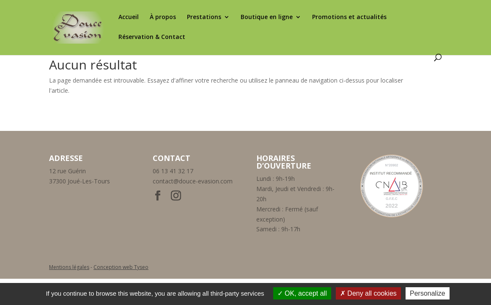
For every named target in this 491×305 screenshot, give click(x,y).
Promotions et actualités (349, 17)
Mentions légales (69, 267)
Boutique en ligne (267, 17)
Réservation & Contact (151, 37)
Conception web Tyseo (120, 267)
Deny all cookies (368, 293)
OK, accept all (302, 293)
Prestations (204, 17)
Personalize (427, 293)
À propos (163, 17)
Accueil (128, 17)
